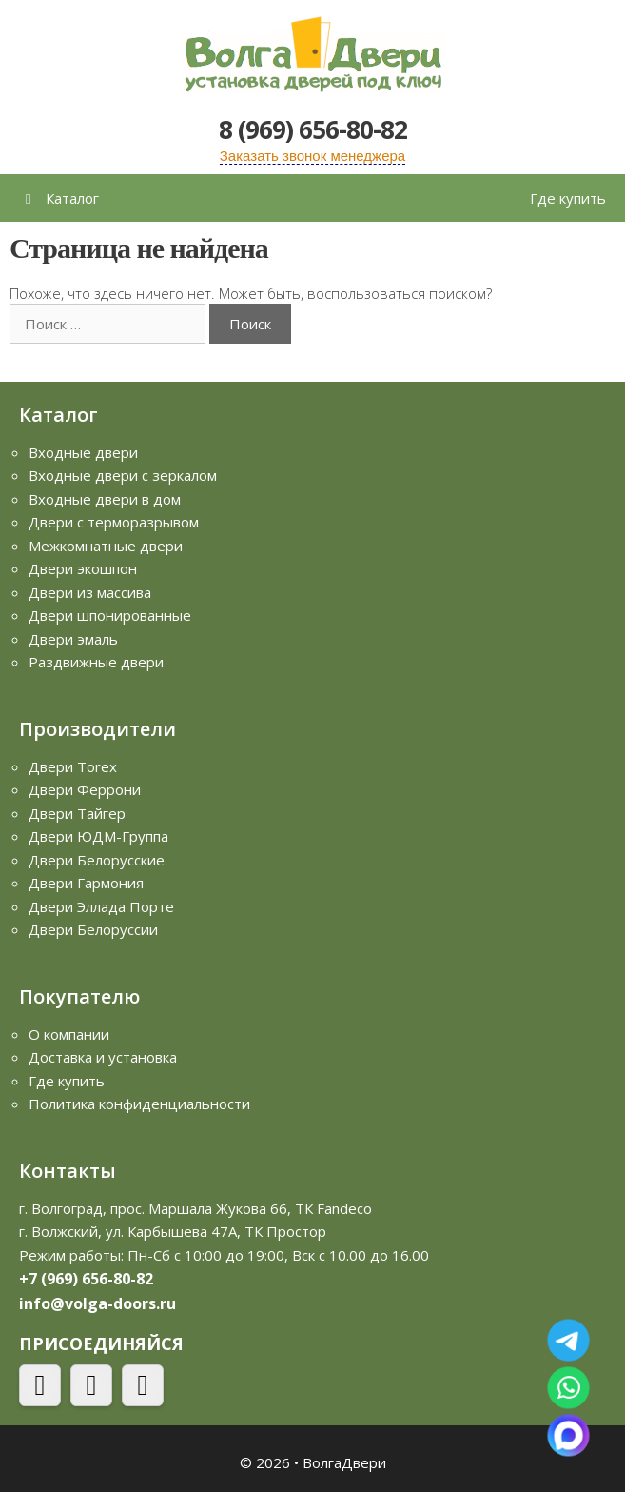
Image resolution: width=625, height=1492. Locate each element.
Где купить (568, 198)
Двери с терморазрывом (114, 521)
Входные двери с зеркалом (123, 475)
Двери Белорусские (97, 859)
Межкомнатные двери (106, 545)
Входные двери (83, 452)
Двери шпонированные (110, 615)
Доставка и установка (103, 1056)
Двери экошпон (83, 568)
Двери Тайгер (77, 813)
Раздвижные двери (96, 661)
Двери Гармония (86, 882)
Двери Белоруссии (93, 929)
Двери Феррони (85, 789)
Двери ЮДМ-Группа (98, 835)
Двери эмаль (73, 638)
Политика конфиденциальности (139, 1103)
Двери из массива (90, 592)
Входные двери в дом (105, 498)
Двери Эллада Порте (101, 906)
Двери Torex (73, 766)
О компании (69, 1034)
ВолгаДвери (344, 1462)
